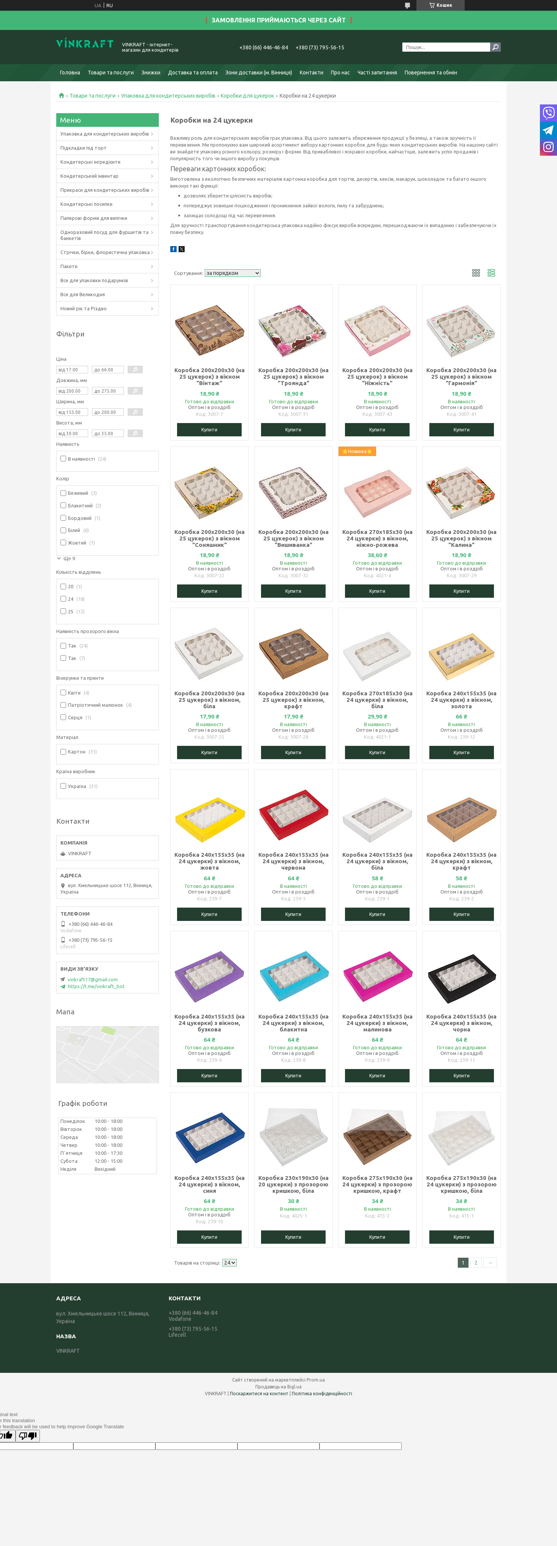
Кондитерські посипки (86, 204)
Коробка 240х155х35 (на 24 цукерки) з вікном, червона (293, 861)
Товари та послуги (111, 72)
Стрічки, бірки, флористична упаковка (105, 252)
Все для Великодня (82, 294)
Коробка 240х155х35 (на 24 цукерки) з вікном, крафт (461, 861)
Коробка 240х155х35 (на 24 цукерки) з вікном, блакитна (293, 1023)
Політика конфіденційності (322, 1393)
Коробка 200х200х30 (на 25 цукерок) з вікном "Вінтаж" (209, 376)
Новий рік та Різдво (83, 308)
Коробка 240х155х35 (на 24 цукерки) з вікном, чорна (461, 1023)
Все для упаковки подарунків (94, 280)
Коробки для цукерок (247, 96)
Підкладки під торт (83, 147)
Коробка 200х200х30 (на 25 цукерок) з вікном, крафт (293, 699)
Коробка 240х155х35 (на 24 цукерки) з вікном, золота (461, 699)
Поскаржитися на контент (259, 1393)
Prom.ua (316, 1379)
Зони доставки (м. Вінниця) (258, 72)
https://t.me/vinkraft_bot (96, 986)
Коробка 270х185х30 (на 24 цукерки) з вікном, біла (377, 699)
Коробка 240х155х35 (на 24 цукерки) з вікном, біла (377, 861)
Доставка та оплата (193, 72)
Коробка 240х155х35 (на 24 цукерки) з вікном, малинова (377, 1023)
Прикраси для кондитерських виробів (104, 190)
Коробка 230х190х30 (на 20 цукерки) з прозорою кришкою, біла (293, 1184)
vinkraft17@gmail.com (93, 979)
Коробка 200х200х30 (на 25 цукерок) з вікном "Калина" (461, 538)
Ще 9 (69, 558)
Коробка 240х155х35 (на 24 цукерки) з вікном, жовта (209, 861)
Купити (209, 429)
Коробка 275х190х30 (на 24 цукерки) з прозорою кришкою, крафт (377, 1184)
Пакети (69, 266)
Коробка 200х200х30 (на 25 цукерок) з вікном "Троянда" (293, 376)
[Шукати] (495, 47)
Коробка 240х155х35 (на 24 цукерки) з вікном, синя (209, 1184)
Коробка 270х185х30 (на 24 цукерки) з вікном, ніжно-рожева (377, 538)
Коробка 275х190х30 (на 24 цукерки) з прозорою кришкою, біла (461, 1184)
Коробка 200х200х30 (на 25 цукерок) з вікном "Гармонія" (461, 376)
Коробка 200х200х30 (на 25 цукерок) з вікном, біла (209, 699)
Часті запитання (377, 72)
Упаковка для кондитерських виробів (168, 96)
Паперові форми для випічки (93, 218)
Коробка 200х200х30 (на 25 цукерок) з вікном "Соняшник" (209, 538)
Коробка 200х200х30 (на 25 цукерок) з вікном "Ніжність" (377, 376)
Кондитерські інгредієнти (90, 161)
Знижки (150, 72)
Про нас (340, 72)
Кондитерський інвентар (89, 175)
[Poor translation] (28, 1436)
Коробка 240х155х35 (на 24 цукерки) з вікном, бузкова (209, 1023)
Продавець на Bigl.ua (278, 1386)
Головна (70, 72)
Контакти (311, 72)
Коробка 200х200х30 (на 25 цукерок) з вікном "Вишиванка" (293, 538)
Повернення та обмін (431, 72)
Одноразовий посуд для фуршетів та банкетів (104, 235)
